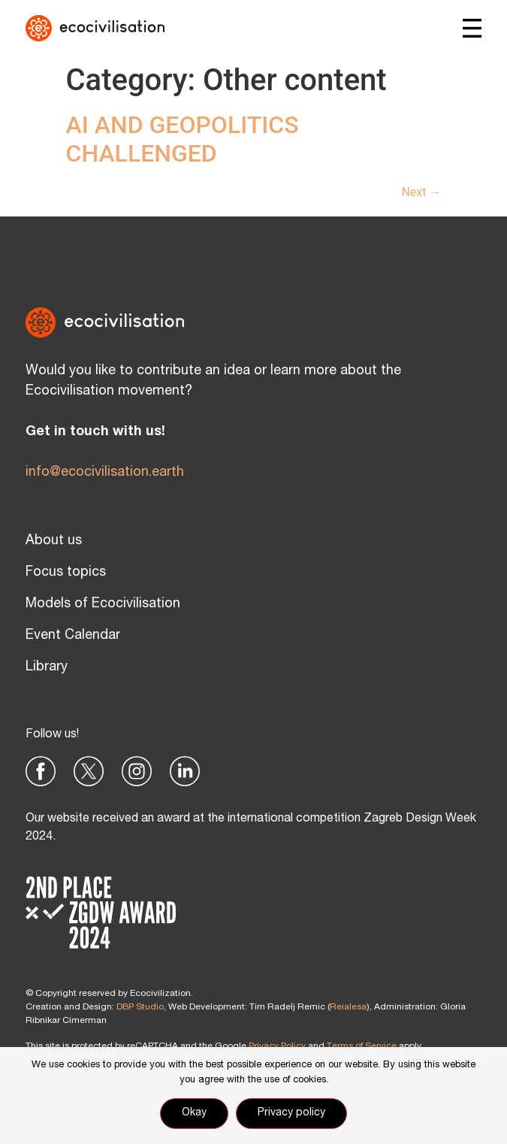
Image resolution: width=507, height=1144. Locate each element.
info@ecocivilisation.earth (105, 473)
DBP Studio (140, 1007)
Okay (194, 1113)
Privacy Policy (277, 1046)
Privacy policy (291, 1113)
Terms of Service (362, 1046)
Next (421, 192)
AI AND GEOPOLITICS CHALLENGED (182, 139)
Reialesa (348, 1007)
